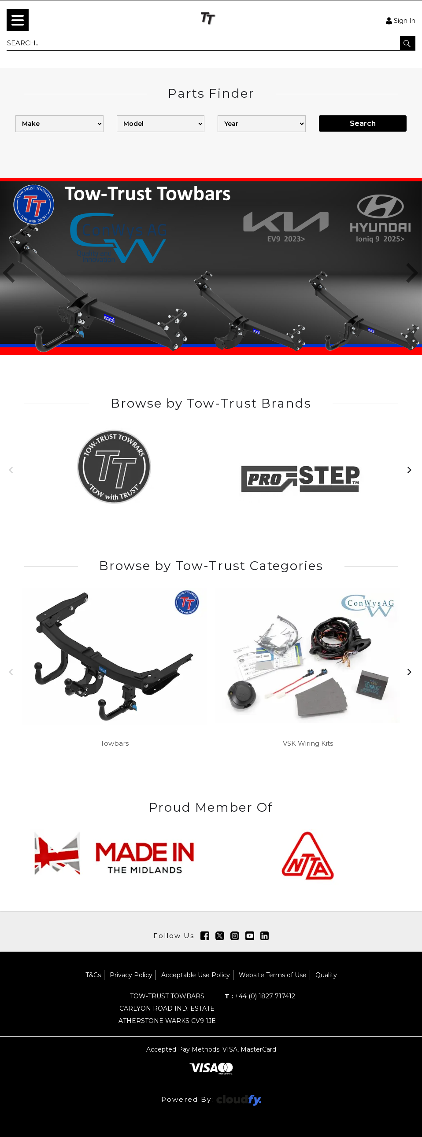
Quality (326, 975)
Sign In (400, 20)
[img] (204, 935)
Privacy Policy (131, 975)
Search (363, 123)
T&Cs (93, 975)
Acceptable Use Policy (195, 975)
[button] (407, 43)
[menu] (18, 20)
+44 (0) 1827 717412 (260, 996)
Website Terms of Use (273, 975)
